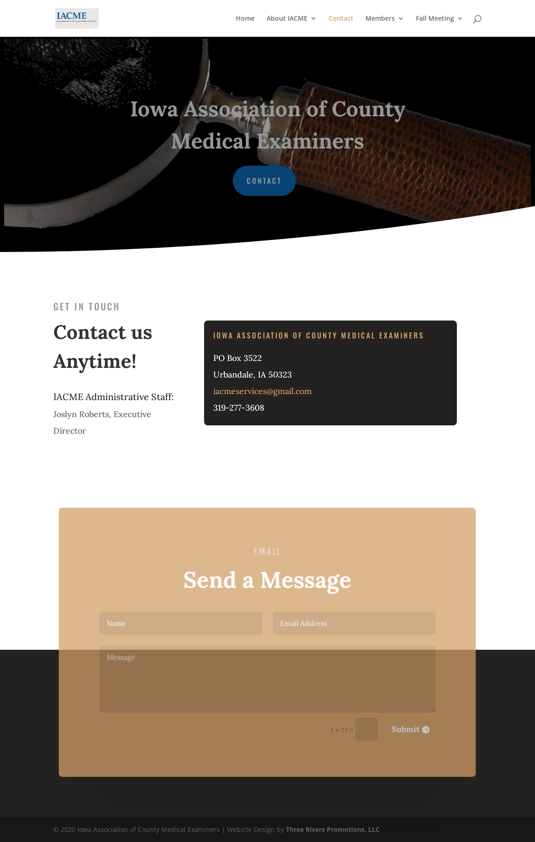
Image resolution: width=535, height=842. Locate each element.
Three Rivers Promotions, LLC (333, 829)
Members (380, 19)
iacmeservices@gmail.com (262, 390)
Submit (398, 724)
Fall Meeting (435, 19)
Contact (341, 19)
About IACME (287, 19)
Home (245, 19)
